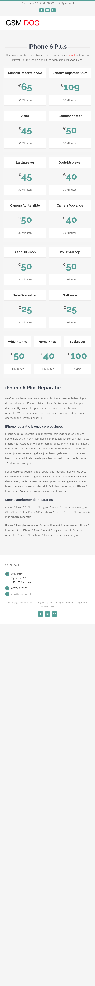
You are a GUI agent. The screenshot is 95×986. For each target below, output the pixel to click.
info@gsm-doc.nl (65, 3)
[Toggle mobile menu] (88, 23)
